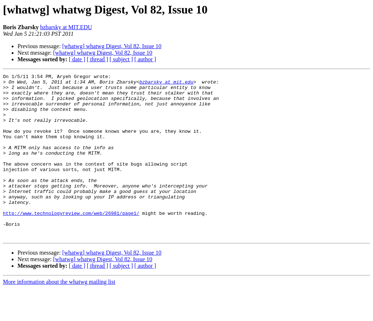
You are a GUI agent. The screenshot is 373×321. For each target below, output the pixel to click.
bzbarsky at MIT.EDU (66, 27)
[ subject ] (121, 59)
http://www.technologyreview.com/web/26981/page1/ (71, 241)
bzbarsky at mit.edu (166, 84)
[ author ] (145, 59)
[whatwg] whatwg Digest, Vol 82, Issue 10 (111, 46)
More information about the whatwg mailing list (59, 315)
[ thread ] (97, 59)
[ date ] (77, 59)
